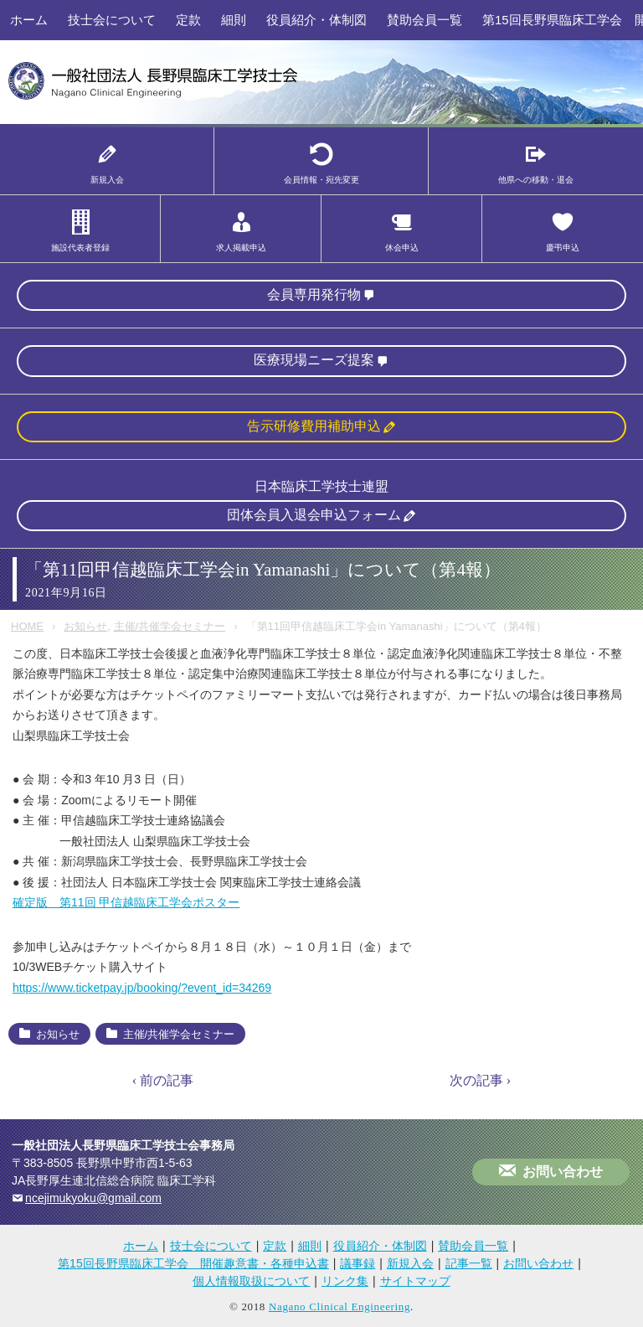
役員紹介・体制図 (316, 20)
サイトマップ (415, 1281)
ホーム (29, 20)
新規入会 (410, 1263)
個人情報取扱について (251, 1281)
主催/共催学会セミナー (170, 626)
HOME (27, 626)
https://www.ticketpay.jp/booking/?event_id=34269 (142, 987)
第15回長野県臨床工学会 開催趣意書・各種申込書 (193, 1263)
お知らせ (85, 626)
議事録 (357, 1263)
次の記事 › (480, 1080)
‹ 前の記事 (162, 1080)
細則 (233, 20)
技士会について (112, 20)
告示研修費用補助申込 (314, 426)
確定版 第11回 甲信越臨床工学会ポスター (126, 902)
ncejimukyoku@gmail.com (93, 1198)
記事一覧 (468, 1263)
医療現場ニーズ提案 (314, 360)
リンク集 (345, 1281)
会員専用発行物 (314, 294)
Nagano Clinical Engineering (339, 1306)
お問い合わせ (562, 1171)
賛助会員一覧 (424, 20)
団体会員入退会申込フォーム (314, 515)
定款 (188, 20)
